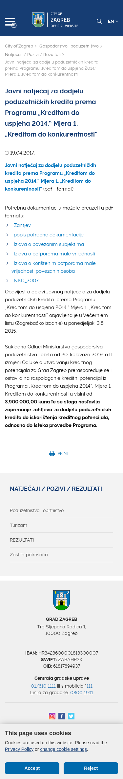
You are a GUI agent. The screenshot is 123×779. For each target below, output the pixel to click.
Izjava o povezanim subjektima (49, 244)
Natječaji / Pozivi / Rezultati (33, 54)
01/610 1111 (43, 686)
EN (113, 21)
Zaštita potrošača (29, 554)
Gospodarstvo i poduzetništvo (69, 46)
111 (89, 686)
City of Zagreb (19, 46)
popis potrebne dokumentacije (49, 235)
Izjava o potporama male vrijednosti (54, 254)
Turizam (18, 525)
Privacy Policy (19, 749)
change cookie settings (63, 749)
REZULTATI (22, 540)
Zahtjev (22, 225)
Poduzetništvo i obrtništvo (37, 510)
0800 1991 (81, 692)
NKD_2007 (26, 281)
